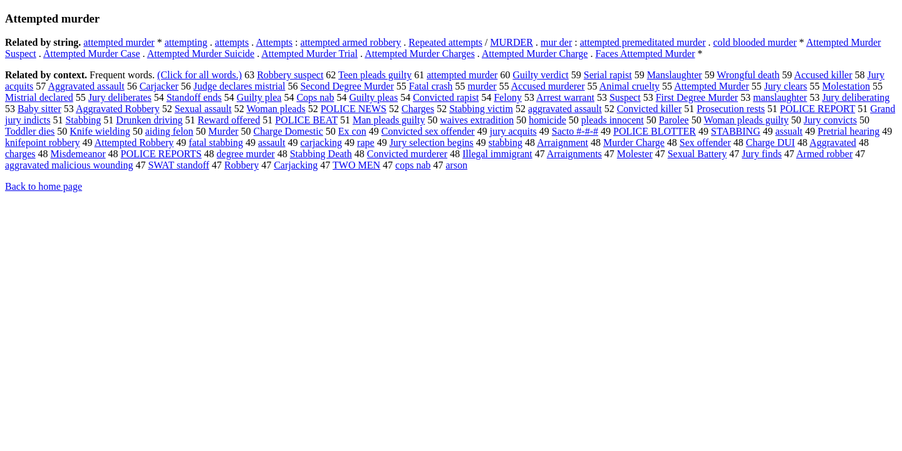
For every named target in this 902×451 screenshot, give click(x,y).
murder (481, 86)
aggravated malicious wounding (69, 165)
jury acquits (513, 131)
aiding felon (169, 131)
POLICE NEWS (353, 108)
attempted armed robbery (351, 42)
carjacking (321, 142)
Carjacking (296, 165)
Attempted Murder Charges (420, 53)
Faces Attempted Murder (645, 53)
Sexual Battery (697, 153)
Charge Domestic (288, 131)
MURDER (511, 42)
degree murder (246, 153)
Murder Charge (634, 142)
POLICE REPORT (817, 108)
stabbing (505, 142)
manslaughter (780, 97)
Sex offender (705, 142)
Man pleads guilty (389, 120)
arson (456, 165)
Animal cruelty (629, 86)
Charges (418, 108)
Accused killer (823, 75)
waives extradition (477, 120)
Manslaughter (674, 75)
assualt (789, 131)
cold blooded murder (754, 42)
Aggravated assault (86, 86)
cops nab (412, 165)
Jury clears (785, 86)
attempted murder (118, 42)
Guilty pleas (373, 97)
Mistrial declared (39, 97)
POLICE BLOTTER (654, 131)
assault (272, 142)
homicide (547, 120)
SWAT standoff (178, 165)
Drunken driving (149, 120)
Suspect (625, 97)
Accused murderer (548, 86)
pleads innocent (612, 120)
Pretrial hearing (848, 131)
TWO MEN (356, 165)
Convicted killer (649, 108)
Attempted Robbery (134, 142)
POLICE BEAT (306, 120)
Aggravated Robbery (118, 108)
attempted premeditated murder (643, 42)
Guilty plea (259, 97)
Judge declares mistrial (240, 86)
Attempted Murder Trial (309, 53)
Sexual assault (203, 108)
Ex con (352, 131)
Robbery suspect (290, 75)
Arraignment (562, 142)
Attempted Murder (711, 86)
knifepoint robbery (42, 142)
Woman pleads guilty (746, 120)
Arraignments (574, 153)
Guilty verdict (540, 75)
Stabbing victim (481, 108)
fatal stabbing (216, 142)
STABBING (735, 131)
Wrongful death (748, 75)
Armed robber (824, 153)
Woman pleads (275, 108)
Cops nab (315, 97)
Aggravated (832, 142)
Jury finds (762, 153)
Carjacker (159, 86)
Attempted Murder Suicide (201, 53)
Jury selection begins (432, 142)
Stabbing (83, 120)
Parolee (674, 120)
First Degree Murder (697, 97)
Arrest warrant (565, 97)
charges (20, 153)
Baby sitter (39, 108)
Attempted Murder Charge (535, 53)
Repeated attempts (445, 42)
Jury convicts (830, 120)
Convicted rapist (446, 97)
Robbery (241, 165)
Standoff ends (194, 97)
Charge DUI (770, 142)
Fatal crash (431, 86)
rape (366, 142)
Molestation (846, 86)
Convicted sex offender (428, 131)
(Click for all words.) (199, 75)
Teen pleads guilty (375, 75)
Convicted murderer (407, 153)
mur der (556, 42)
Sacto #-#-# (575, 131)
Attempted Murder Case (91, 53)
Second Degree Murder (346, 86)
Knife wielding (100, 131)
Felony (507, 97)
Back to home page (43, 186)
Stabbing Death (321, 153)
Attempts (274, 42)
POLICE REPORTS (161, 153)
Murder (224, 131)
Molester (635, 153)
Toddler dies (29, 131)
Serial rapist (608, 75)
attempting (186, 42)
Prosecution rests (731, 108)
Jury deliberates (120, 97)
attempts (232, 42)
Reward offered (229, 120)
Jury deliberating (855, 97)
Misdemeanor (78, 153)
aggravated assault (565, 108)
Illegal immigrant (497, 153)
